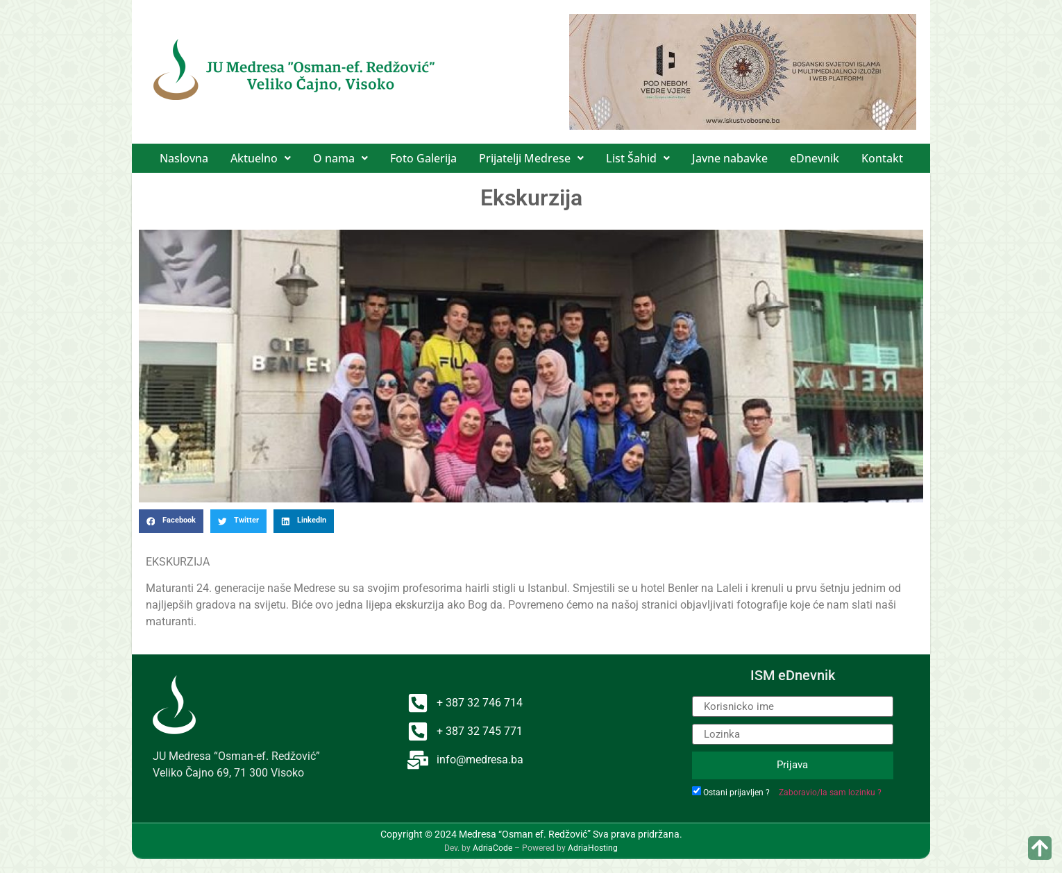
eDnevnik (814, 158)
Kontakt (882, 158)
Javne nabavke (730, 158)
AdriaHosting (593, 848)
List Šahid (638, 158)
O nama (340, 158)
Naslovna (184, 158)
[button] (261, 158)
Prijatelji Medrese (531, 158)
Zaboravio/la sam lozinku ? (830, 792)
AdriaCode (492, 848)
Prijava (792, 764)
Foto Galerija (423, 158)
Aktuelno (260, 158)
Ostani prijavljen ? (736, 792)
